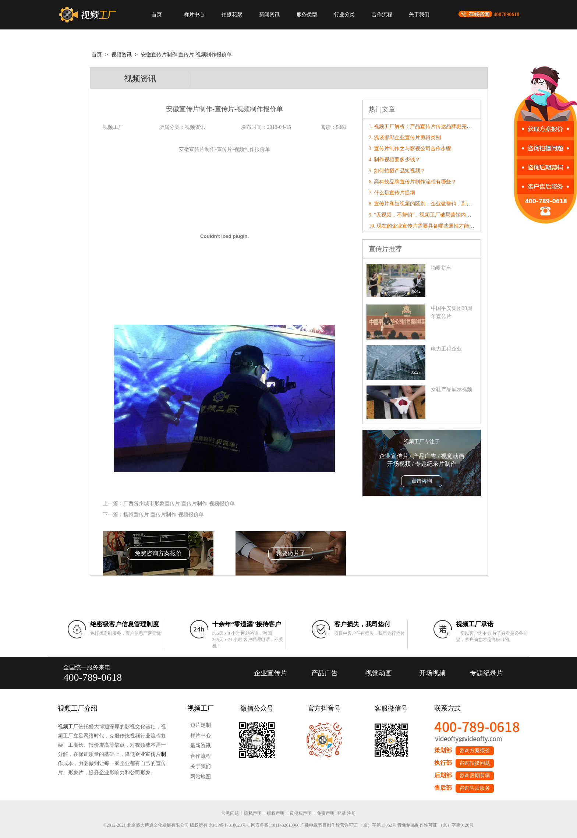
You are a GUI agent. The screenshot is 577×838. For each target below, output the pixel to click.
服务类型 (307, 14)
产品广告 (324, 673)
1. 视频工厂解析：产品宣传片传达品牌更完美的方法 (428, 126)
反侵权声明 (301, 813)
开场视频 (432, 673)
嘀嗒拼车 (441, 268)
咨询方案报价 (474, 750)
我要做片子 (290, 553)
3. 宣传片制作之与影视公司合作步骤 (410, 148)
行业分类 (344, 14)
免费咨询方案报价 (158, 553)
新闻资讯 (269, 14)
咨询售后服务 (474, 788)
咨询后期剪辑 (474, 775)
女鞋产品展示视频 (451, 389)
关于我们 (419, 14)
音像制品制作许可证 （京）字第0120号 (435, 825)
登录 (341, 813)
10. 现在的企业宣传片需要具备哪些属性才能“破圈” (426, 226)
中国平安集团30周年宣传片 (451, 312)
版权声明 (275, 813)
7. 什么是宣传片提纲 (392, 193)
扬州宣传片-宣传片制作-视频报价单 (163, 514)
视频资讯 (121, 54)
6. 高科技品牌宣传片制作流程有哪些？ (412, 181)
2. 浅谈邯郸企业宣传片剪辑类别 (405, 137)
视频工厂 (68, 726)
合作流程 (382, 14)
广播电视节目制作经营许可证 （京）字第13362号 (348, 825)
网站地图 (200, 776)
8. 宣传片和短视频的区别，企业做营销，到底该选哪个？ (433, 204)
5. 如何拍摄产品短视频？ (397, 170)
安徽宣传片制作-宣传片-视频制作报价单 (186, 54)
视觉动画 (378, 673)
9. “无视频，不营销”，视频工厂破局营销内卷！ (422, 215)
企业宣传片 (270, 673)
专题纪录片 (486, 673)
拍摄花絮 (232, 14)
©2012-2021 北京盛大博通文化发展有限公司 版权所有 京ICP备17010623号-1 (176, 825)
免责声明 (325, 813)
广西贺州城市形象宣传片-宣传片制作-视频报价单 (179, 503)
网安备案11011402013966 (275, 825)
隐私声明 (253, 813)
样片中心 (194, 14)
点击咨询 (421, 481)
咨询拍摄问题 (474, 763)
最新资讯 (200, 746)
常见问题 (230, 813)
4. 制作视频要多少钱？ (394, 159)
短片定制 (200, 725)
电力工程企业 (446, 349)
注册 (351, 813)
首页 (157, 14)
